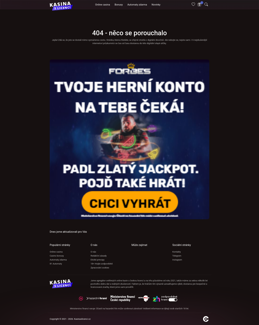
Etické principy (98, 259)
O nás (93, 252)
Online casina (56, 252)
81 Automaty (56, 263)
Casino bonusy (57, 256)
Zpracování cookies (100, 267)
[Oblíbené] (193, 4)
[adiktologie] (124, 299)
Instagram (177, 259)
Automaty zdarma (58, 259)
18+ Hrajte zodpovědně (102, 263)
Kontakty (176, 252)
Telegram (176, 256)
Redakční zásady (99, 256)
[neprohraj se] (145, 299)
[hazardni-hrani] (98, 299)
